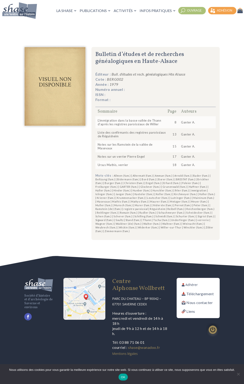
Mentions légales (125, 353)
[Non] (238, 374)
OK (123, 377)
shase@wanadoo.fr (144, 347)
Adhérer (191, 285)
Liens (190, 311)
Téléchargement (200, 294)
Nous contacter (199, 302)
